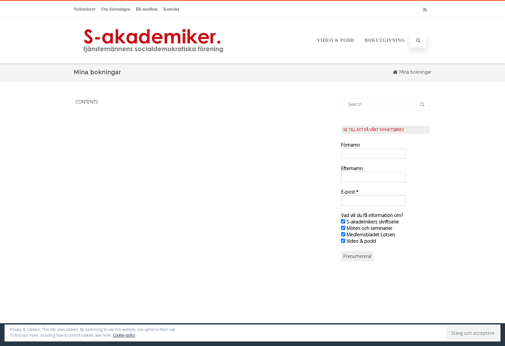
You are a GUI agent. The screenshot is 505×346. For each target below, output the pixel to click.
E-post (349, 192)
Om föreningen (115, 9)
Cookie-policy (124, 335)
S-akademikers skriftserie (370, 222)
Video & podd (335, 40)
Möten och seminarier (366, 228)
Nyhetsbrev (85, 9)
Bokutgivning (385, 40)
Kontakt (171, 9)
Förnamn (350, 145)
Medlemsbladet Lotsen (368, 235)
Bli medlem (147, 9)
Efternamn (352, 168)
